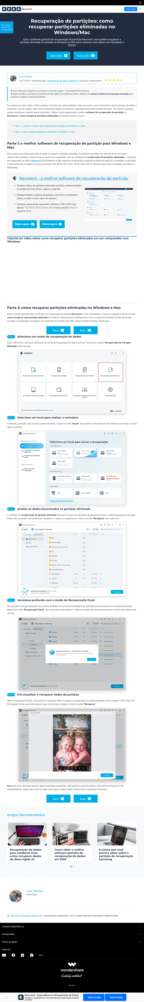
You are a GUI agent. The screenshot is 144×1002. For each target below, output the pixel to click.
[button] (70, 866)
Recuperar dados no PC (32, 916)
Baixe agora (24, 224)
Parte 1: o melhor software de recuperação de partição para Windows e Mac (49, 126)
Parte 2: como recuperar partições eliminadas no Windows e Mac (44, 132)
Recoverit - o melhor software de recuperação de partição (73, 178)
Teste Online (131, 9)
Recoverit (36, 160)
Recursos (15, 916)
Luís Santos (26, 76)
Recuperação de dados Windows (62, 80)
